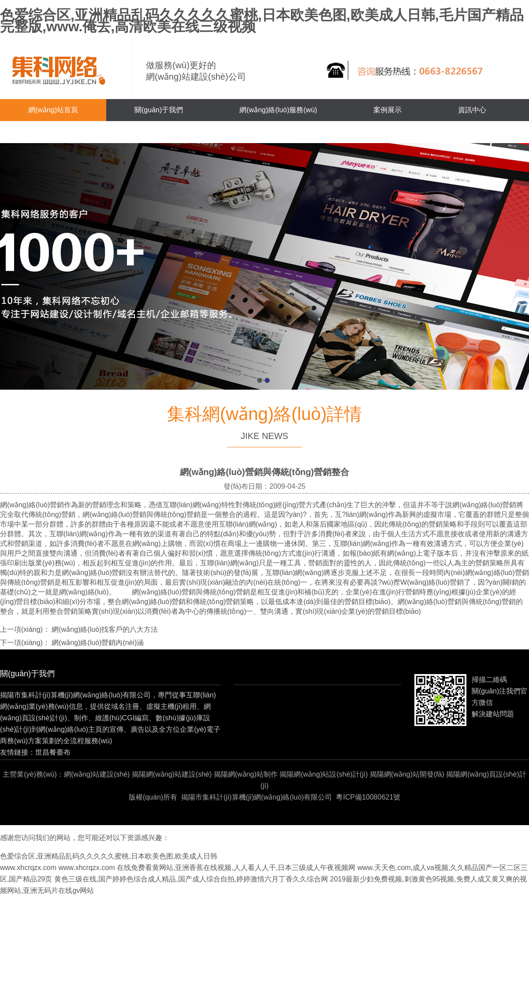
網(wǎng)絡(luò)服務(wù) (278, 110)
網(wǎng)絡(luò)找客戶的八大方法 (105, 629)
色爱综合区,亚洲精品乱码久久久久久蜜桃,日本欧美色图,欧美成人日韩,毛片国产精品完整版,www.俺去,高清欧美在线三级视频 (262, 20)
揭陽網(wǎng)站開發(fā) (407, 774)
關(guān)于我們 (158, 110)
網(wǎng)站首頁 (53, 110)
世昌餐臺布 (53, 752)
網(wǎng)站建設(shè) (97, 774)
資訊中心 (472, 110)
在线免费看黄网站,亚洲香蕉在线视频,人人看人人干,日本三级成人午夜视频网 (236, 867)
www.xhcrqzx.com (28, 867)
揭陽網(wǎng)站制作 (246, 774)
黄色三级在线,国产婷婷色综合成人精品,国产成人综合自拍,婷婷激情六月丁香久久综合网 (191, 879)
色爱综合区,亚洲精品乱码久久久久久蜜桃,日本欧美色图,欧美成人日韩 (108, 856)
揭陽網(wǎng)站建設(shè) (172, 774)
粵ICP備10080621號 (368, 797)
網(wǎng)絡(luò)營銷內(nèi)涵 (98, 642)
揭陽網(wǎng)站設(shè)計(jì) (323, 774)
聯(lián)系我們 (50, 132)
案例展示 (387, 110)
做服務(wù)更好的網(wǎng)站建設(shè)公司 (196, 70)
